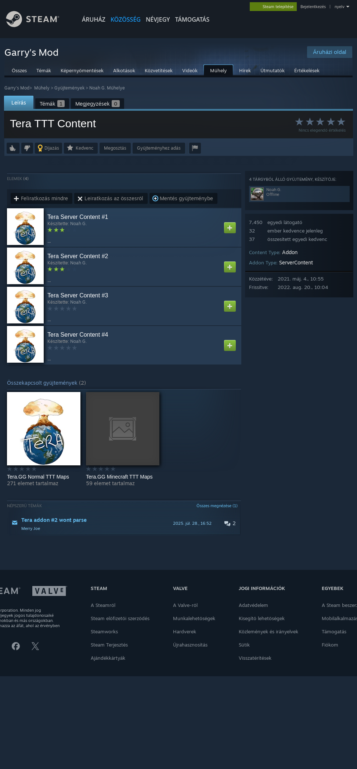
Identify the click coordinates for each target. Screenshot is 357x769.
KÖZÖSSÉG (126, 19)
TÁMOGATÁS (192, 19)
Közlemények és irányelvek (268, 631)
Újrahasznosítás (190, 645)
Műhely (42, 88)
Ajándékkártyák (108, 658)
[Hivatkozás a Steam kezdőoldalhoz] (38, 25)
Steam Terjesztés (109, 645)
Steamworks (104, 631)
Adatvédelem (253, 605)
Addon (290, 252)
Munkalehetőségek (194, 618)
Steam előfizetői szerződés (120, 618)
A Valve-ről (185, 605)
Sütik (244, 645)
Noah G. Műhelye (107, 88)
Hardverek (184, 631)
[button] (13, 148)
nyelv (340, 6)
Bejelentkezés (313, 6)
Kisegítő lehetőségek (262, 618)
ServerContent (296, 262)
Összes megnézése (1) (217, 505)
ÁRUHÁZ (93, 19)
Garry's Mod (16, 88)
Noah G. (78, 223)
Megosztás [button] (115, 148)
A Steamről (103, 605)
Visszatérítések (255, 658)
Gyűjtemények (69, 88)
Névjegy (158, 19)
